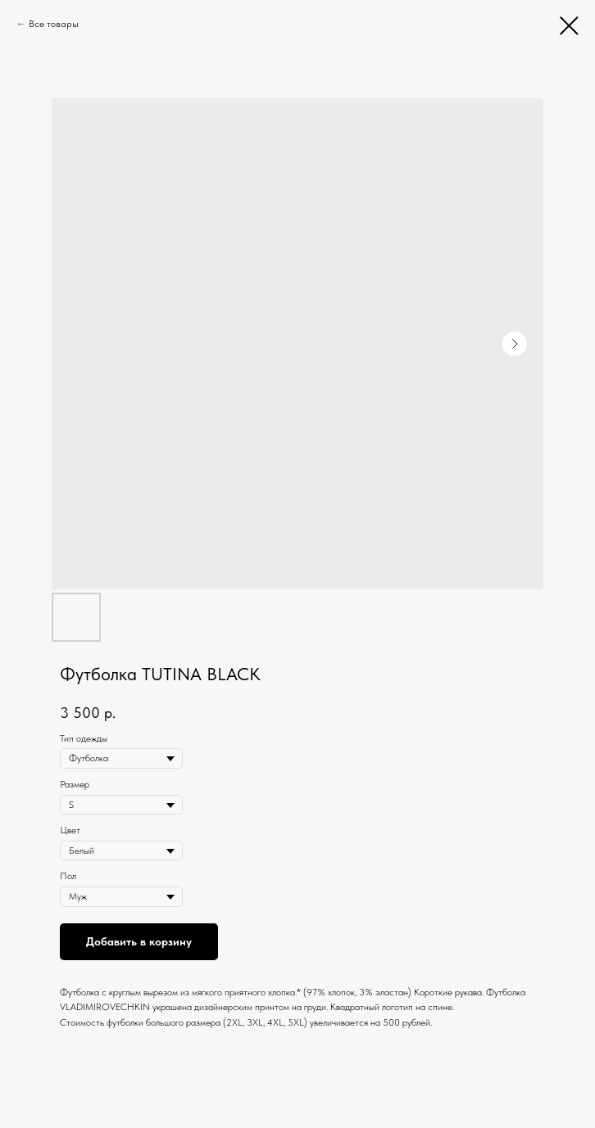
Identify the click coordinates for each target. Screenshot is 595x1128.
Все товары (54, 23)
